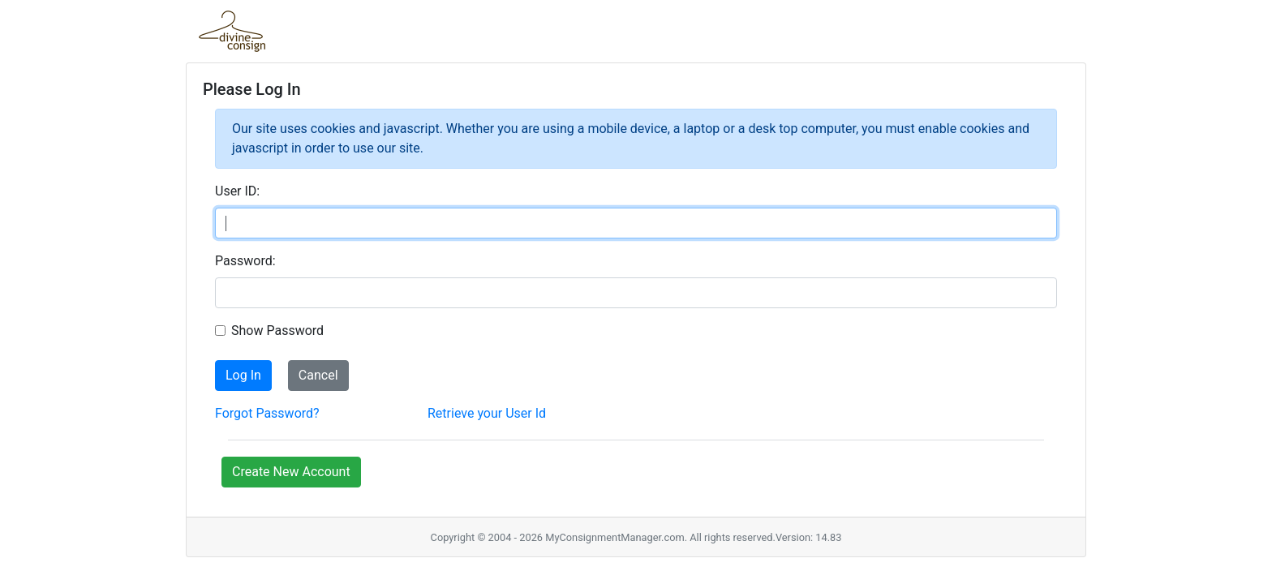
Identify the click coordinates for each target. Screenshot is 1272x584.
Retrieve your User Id (487, 413)
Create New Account (291, 471)
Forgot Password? (267, 413)
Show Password (277, 330)
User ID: (237, 191)
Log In (243, 375)
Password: (245, 260)
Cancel (318, 375)
